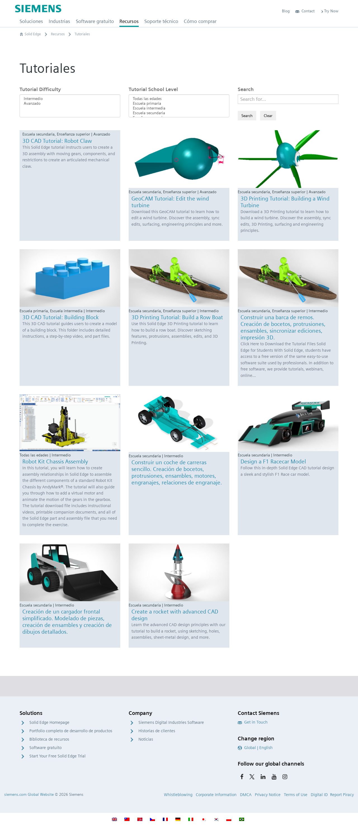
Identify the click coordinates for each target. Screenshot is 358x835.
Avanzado (70, 103)
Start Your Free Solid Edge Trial (57, 756)
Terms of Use (295, 794)
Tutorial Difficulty (40, 89)
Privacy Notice (268, 794)
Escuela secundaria (179, 113)
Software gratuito (45, 747)
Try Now (329, 11)
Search (246, 89)
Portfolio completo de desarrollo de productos (70, 730)
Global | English (255, 747)
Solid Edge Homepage (49, 722)
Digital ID (319, 794)
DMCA (245, 794)
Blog (286, 11)
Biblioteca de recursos (49, 739)
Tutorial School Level (153, 89)
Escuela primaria (179, 103)
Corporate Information (216, 794)
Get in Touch (253, 722)
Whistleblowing (178, 794)
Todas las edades (179, 98)
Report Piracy (342, 794)
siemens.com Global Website (29, 794)
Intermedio (70, 98)
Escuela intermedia (179, 108)
